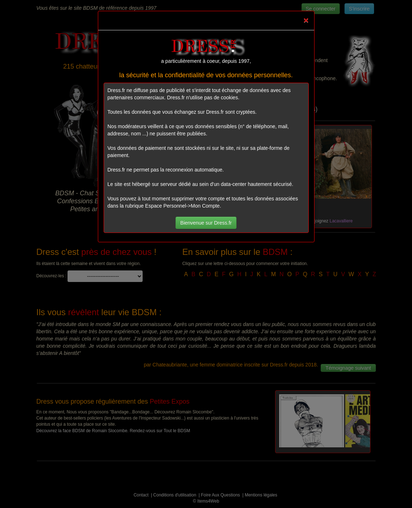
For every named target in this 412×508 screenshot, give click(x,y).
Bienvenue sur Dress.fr (205, 223)
